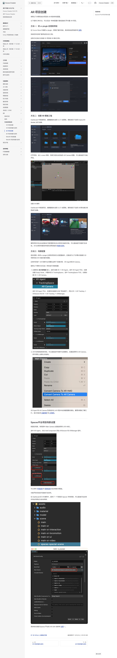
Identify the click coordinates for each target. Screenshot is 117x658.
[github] (95, 3)
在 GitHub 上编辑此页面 (39, 635)
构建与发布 (60, 246)
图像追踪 (48, 489)
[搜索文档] (35, 3)
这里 (62, 627)
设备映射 (44, 413)
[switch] (89, 3)
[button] (12, 8)
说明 (79, 30)
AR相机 (51, 413)
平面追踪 (40, 489)
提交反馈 (98, 654)
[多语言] (82, 3)
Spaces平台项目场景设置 (102, 14)
